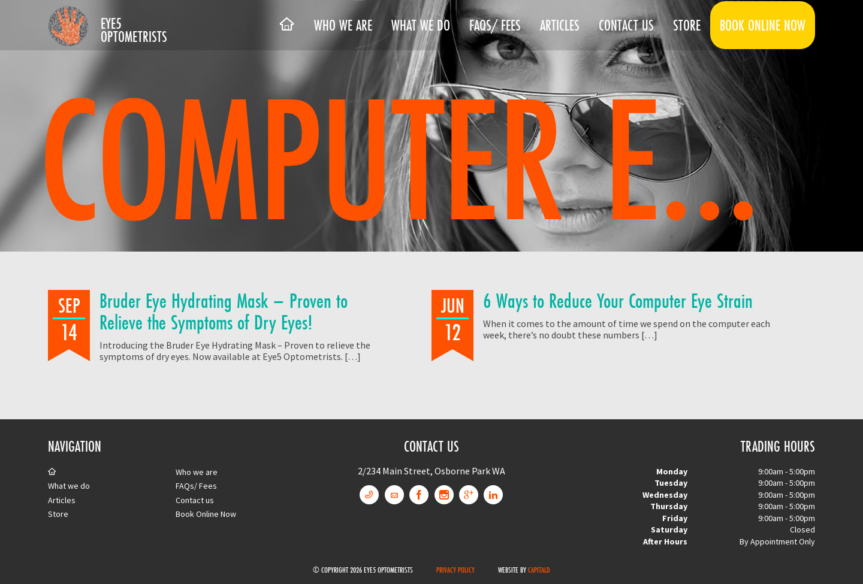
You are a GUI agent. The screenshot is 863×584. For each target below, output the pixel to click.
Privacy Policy (455, 569)
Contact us (626, 25)
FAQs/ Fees (495, 25)
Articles (560, 25)
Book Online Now (762, 25)
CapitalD (539, 569)
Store (687, 25)
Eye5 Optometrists (134, 30)
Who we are (343, 25)
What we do (420, 25)
